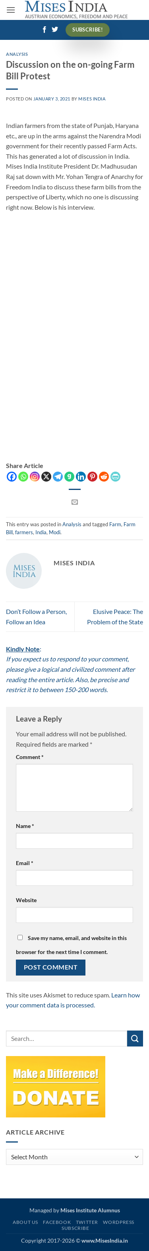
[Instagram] (35, 477)
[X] (46, 477)
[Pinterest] (92, 477)
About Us (25, 1222)
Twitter (87, 1222)
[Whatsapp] (23, 477)
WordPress (118, 1222)
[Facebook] (12, 477)
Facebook (57, 1222)
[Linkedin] (81, 477)
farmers (24, 532)
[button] (10, 10)
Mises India (91, 98)
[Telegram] (58, 477)
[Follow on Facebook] (44, 29)
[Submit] (135, 1038)
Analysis (17, 54)
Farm (115, 524)
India (40, 532)
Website (26, 900)
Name (25, 825)
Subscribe (75, 1228)
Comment (30, 756)
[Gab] (69, 477)
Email (24, 863)
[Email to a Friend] (74, 502)
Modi (54, 532)
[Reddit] (104, 477)
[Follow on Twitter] (55, 29)
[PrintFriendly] (115, 477)
